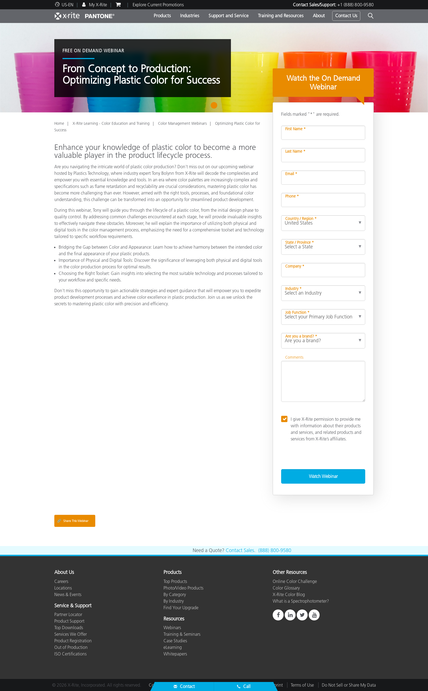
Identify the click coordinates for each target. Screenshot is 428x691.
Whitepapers (175, 654)
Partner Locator (68, 614)
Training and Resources (281, 15)
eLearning (173, 647)
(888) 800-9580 (274, 550)
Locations (63, 588)
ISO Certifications (70, 654)
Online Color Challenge (295, 581)
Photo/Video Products (183, 588)
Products (162, 15)
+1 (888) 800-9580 (355, 4)
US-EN (67, 4)
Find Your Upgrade (181, 607)
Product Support (69, 621)
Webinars (172, 627)
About (319, 15)
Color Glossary (286, 588)
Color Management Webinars (182, 123)
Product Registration (73, 640)
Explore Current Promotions (158, 4)
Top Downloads (68, 627)
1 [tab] (215, 107)
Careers (61, 581)
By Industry (174, 601)
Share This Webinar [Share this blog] (72, 521)
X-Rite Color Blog (289, 594)
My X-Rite (97, 4)
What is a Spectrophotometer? (301, 601)
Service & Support (72, 606)
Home (59, 123)
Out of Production (71, 647)
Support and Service (229, 15)
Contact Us (346, 15)
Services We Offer (70, 634)
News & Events (67, 594)
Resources (174, 619)
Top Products (175, 581)
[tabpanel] (214, 67)
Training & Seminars (182, 634)
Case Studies (175, 640)
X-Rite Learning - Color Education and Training (111, 123)
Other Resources (290, 572)
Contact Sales (240, 550)
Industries (189, 15)
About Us (64, 572)
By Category (175, 594)
